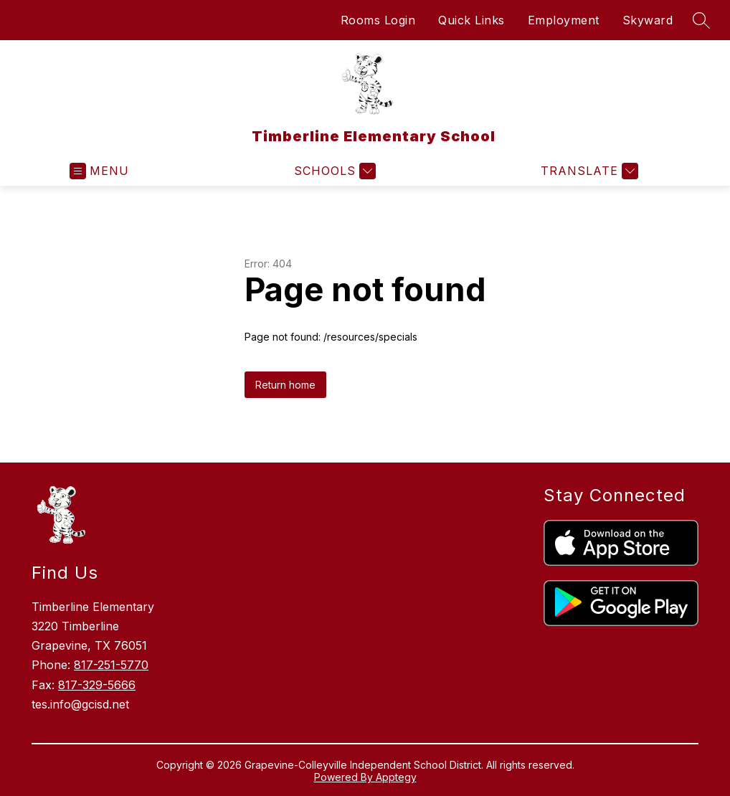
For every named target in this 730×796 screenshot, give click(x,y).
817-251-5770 (111, 665)
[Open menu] (99, 171)
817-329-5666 (97, 685)
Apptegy (396, 777)
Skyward (647, 20)
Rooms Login (378, 20)
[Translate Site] (587, 171)
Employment (563, 20)
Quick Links (471, 20)
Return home (285, 385)
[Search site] (701, 20)
